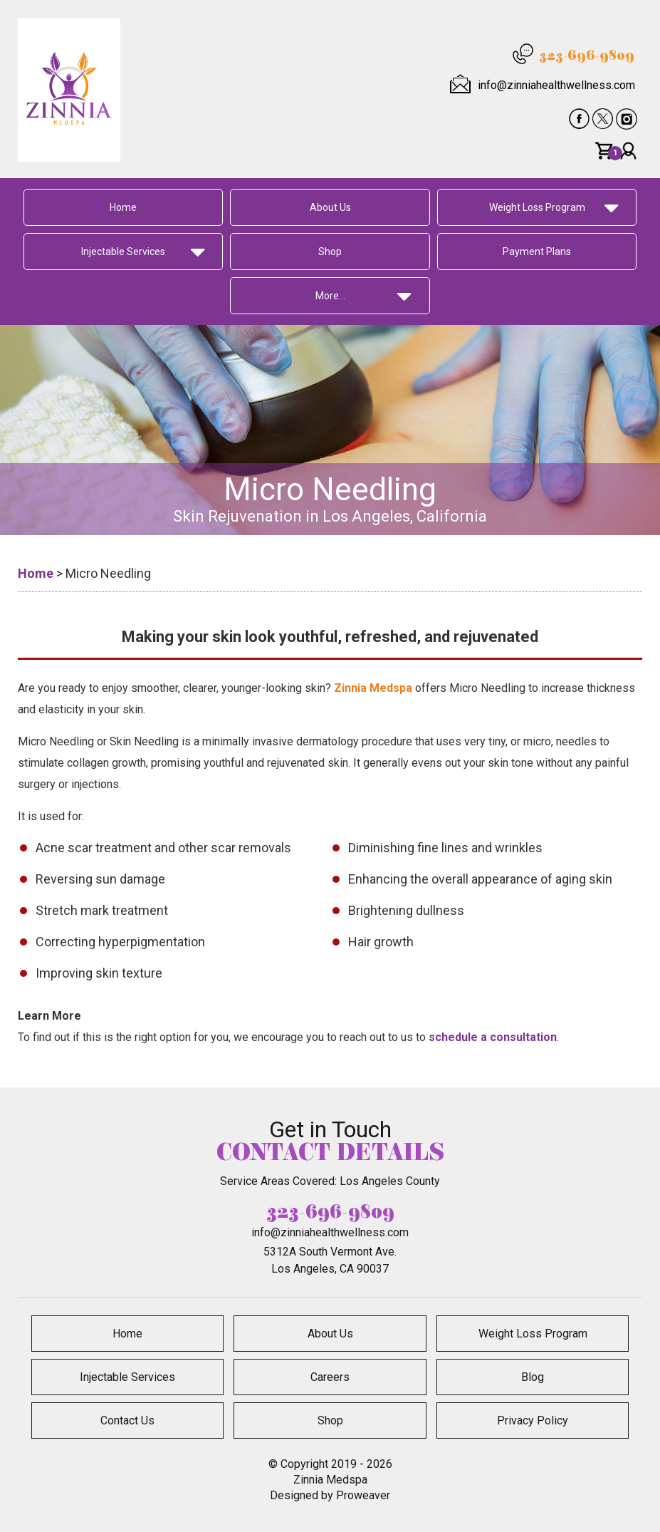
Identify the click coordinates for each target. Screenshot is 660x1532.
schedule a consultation (493, 1037)
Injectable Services (123, 251)
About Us (330, 207)
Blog (532, 1377)
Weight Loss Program (537, 207)
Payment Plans (537, 251)
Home (123, 207)
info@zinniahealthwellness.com (556, 85)
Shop (330, 251)
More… (330, 295)
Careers (330, 1377)
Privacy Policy (532, 1420)
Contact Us (127, 1420)
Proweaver (363, 1495)
